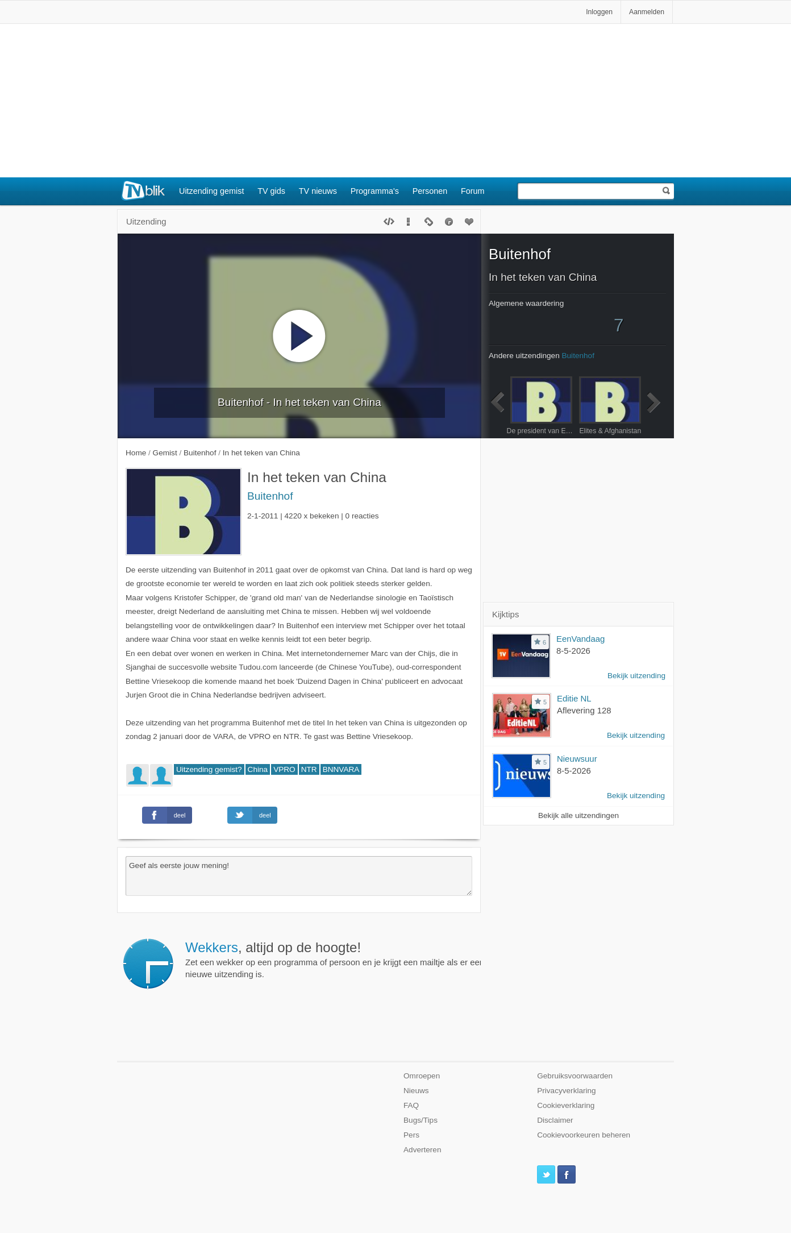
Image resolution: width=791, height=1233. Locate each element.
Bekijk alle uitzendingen (578, 815)
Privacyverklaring (566, 1090)
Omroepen (421, 1076)
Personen (430, 191)
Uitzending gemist (211, 191)
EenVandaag (580, 639)
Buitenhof (270, 496)
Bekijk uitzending (636, 675)
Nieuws (416, 1090)
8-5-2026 (573, 650)
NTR (309, 769)
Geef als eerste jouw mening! (299, 876)
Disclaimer (555, 1120)
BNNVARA (341, 769)
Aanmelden (646, 12)
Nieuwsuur (577, 758)
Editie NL (574, 698)
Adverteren (422, 1149)
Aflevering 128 (584, 710)
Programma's (375, 191)
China (258, 769)
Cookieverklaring (565, 1105)
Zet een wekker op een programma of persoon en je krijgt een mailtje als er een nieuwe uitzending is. (334, 959)
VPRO (284, 769)
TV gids (271, 191)
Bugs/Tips (420, 1120)
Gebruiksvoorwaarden (575, 1076)
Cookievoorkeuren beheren (583, 1135)
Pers (411, 1135)
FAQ (411, 1105)
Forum (473, 191)
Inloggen (599, 12)
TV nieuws (318, 191)
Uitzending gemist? (209, 769)
